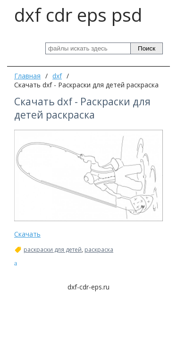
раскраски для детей (53, 250)
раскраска (98, 250)
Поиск (146, 48)
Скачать (27, 234)
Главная (27, 75)
